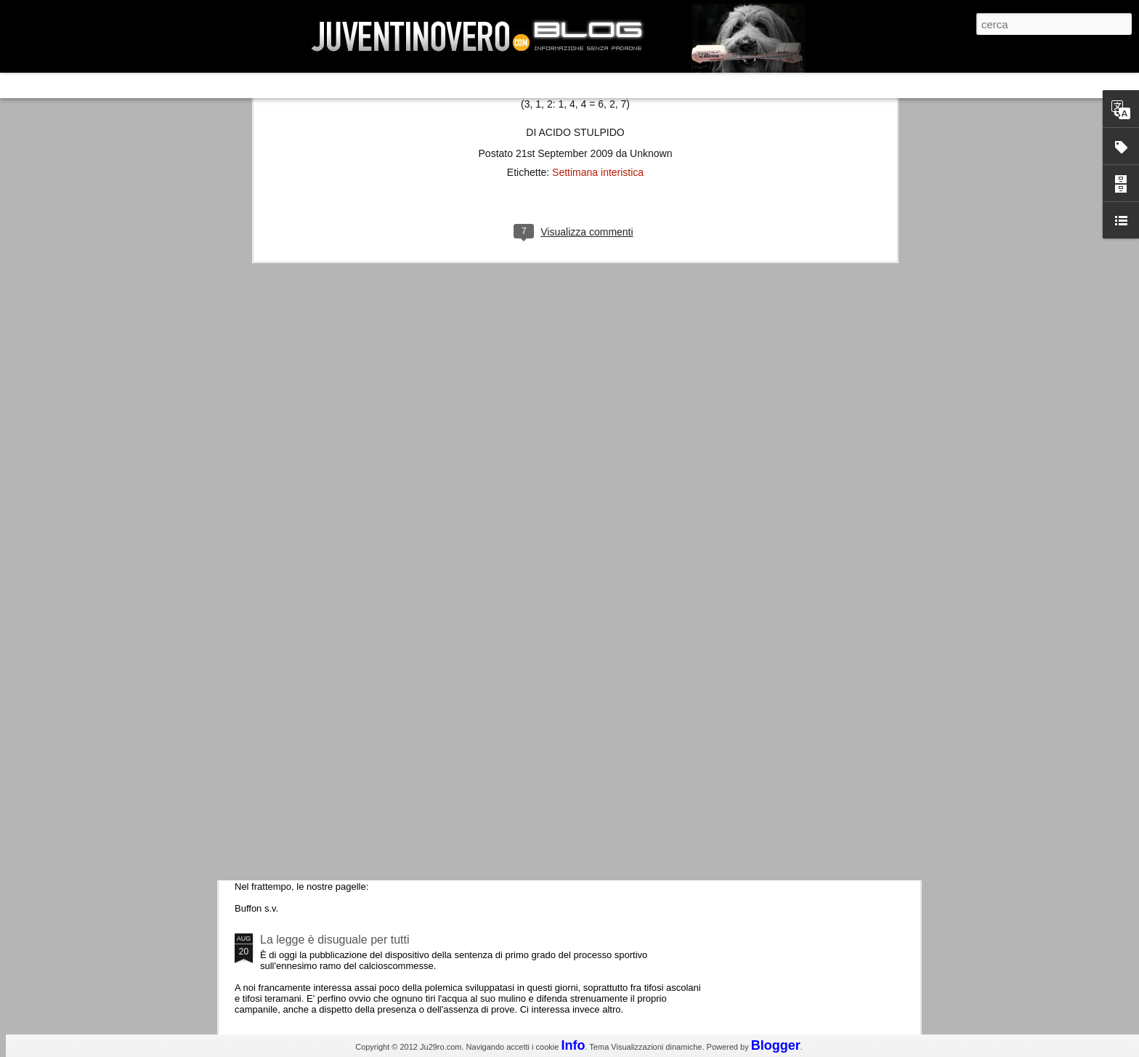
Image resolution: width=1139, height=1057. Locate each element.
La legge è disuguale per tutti (334, 939)
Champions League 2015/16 (333, 694)
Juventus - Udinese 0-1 (320, 817)
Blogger (775, 1045)
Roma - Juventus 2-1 (314, 630)
